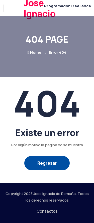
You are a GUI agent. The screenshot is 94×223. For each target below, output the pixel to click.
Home (34, 52)
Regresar (47, 163)
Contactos (47, 211)
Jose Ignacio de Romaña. (55, 193)
